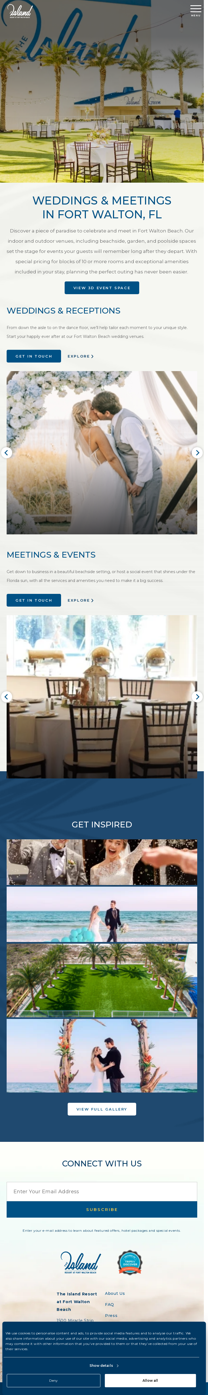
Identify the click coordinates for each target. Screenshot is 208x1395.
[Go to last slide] (6, 452)
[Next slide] (197, 452)
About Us (115, 1293)
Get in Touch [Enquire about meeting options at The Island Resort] (33, 600)
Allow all (150, 1380)
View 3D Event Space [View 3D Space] (101, 288)
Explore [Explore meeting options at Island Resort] (79, 600)
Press (111, 1315)
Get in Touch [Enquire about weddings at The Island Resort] (33, 356)
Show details (101, 1365)
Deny (53, 1380)
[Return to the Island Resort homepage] (20, 11)
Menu (195, 11)
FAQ (109, 1304)
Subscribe (102, 1209)
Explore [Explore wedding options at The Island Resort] (79, 356)
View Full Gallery (102, 1109)
